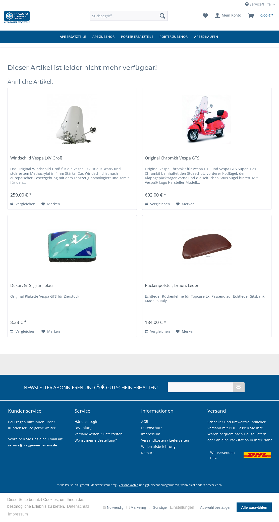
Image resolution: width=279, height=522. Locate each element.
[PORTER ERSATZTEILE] (137, 37)
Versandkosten (128, 485)
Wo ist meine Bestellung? (96, 440)
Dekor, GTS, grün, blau (31, 285)
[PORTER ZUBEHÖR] (173, 37)
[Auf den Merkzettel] (50, 204)
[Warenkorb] (261, 16)
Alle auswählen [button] (254, 507)
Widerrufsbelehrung (158, 446)
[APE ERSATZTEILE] (72, 37)
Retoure (147, 452)
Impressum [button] (18, 514)
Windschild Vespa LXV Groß (36, 158)
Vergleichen (22, 204)
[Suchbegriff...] (129, 16)
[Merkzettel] (205, 16)
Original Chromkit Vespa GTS (172, 158)
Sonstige (157, 507)
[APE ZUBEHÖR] (103, 37)
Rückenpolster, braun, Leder (172, 285)
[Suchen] (162, 16)
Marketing (136, 507)
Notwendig (113, 507)
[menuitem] (129, 16)
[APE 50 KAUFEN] (206, 37)
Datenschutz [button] (78, 506)
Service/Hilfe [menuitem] (258, 4)
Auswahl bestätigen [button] (216, 507)
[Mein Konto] (228, 16)
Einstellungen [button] (182, 507)
